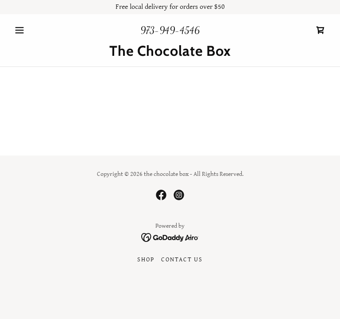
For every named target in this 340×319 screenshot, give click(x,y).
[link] (320, 30)
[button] (34, 30)
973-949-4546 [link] (170, 30)
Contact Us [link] (182, 259)
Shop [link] (145, 259)
